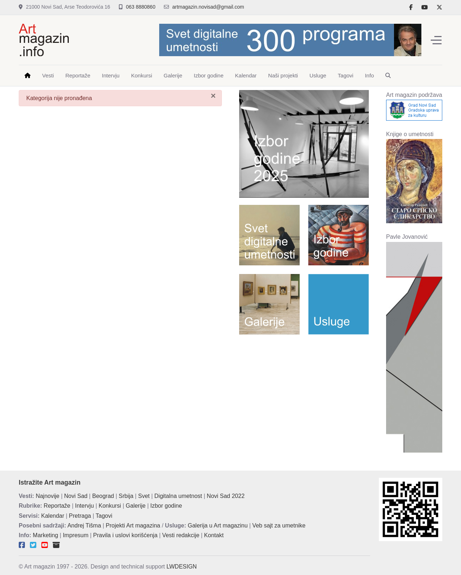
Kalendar (52, 516)
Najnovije (47, 496)
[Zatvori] (213, 95)
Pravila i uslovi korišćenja (125, 535)
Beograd (103, 496)
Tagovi (104, 516)
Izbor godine (166, 506)
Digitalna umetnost (178, 496)
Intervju (84, 506)
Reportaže (57, 506)
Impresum (75, 535)
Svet (143, 496)
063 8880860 (141, 7)
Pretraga (80, 516)
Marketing (45, 535)
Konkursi (110, 506)
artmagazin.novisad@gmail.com (208, 7)
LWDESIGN (181, 566)
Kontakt (214, 535)
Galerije (136, 506)
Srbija (126, 496)
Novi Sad (76, 496)
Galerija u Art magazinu (217, 525)
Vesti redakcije (180, 535)
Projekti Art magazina (133, 525)
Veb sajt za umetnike (279, 525)
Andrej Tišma (84, 525)
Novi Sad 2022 (226, 496)
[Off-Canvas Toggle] (436, 40)
